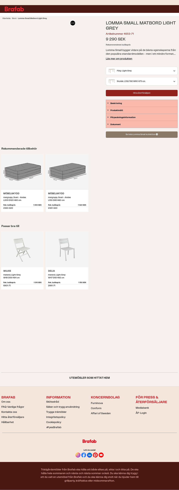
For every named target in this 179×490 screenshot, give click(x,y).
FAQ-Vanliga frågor (12, 407)
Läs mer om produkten (119, 58)
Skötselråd (52, 402)
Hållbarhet (7, 422)
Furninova (97, 403)
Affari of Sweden (101, 413)
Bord (14, 18)
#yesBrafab (53, 427)
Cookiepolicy (53, 422)
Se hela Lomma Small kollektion (142, 134)
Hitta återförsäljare (141, 93)
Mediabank (142, 408)
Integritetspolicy (55, 417)
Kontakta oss (9, 412)
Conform (96, 408)
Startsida (6, 18)
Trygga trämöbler (56, 412)
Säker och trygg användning (63, 407)
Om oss (5, 402)
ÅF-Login (141, 413)
